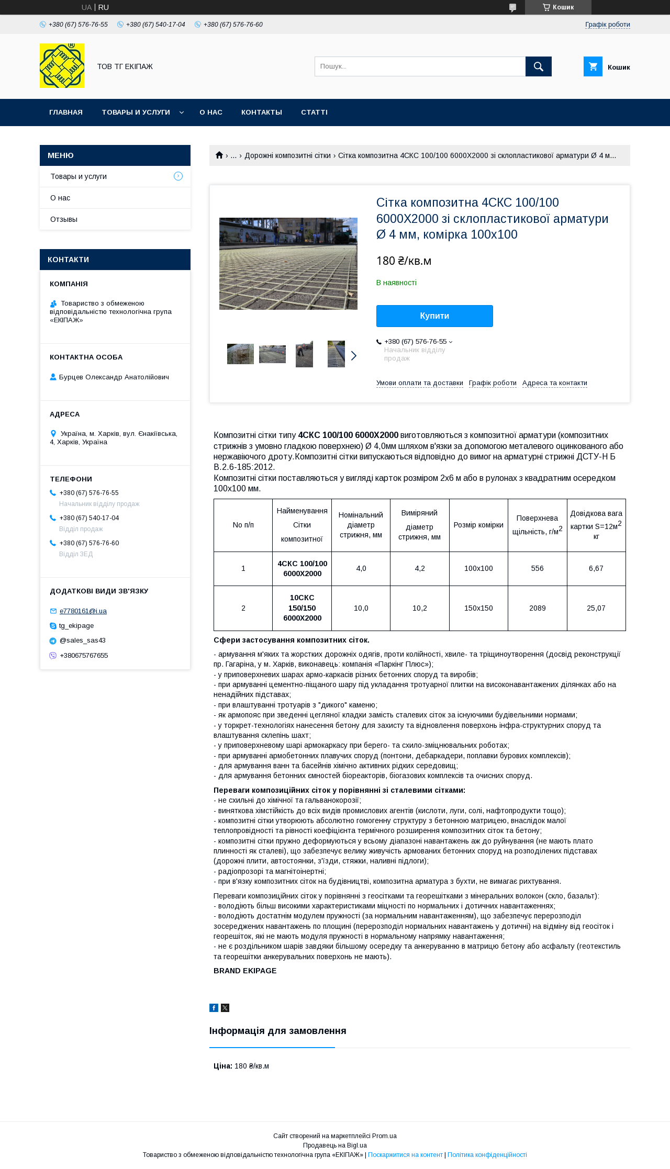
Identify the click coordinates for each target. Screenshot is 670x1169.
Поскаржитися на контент (405, 1155)
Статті (314, 112)
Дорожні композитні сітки (287, 155)
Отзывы (63, 219)
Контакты (261, 112)
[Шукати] (539, 66)
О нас (210, 112)
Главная (66, 112)
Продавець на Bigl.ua (335, 1145)
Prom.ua (384, 1136)
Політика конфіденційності (487, 1155)
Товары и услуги (136, 112)
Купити (435, 315)
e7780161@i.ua (83, 611)
